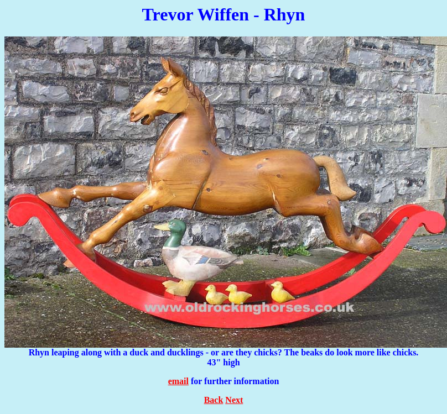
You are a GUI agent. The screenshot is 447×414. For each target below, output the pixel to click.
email (178, 381)
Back (214, 400)
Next (234, 400)
